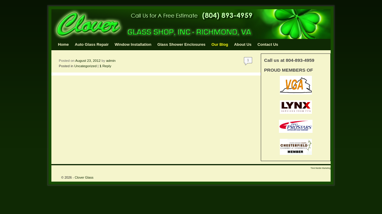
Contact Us (268, 44)
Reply (105, 66)
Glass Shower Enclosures (181, 44)
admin (111, 60)
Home (63, 44)
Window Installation (133, 44)
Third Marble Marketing (320, 168)
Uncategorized (85, 66)
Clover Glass (84, 177)
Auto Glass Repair (92, 44)
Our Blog (219, 44)
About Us (243, 44)
